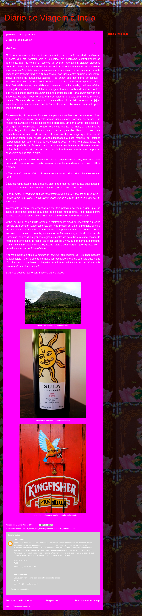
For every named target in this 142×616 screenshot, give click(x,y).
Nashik (66, 529)
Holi (36, 529)
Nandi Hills (58, 529)
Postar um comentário (20, 589)
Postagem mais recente (19, 600)
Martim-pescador (46, 529)
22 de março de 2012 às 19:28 (26, 566)
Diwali (31, 529)
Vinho (72, 529)
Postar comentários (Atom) (23, 606)
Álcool (18, 529)
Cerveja (25, 529)
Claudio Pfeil (21, 525)
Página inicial (53, 600)
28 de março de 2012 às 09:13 (26, 584)
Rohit (16, 539)
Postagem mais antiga (87, 600)
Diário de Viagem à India (50, 17)
